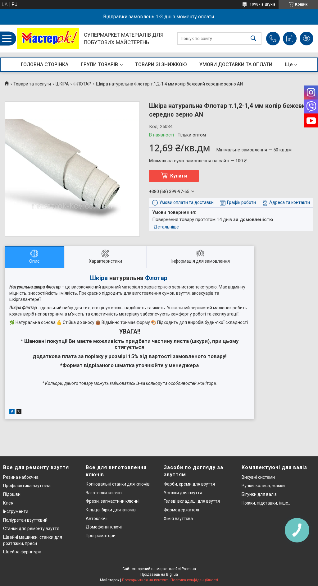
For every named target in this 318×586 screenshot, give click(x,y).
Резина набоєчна (21, 477)
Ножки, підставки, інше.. (266, 503)
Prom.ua (189, 569)
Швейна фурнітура (22, 551)
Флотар (156, 278)
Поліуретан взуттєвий (25, 520)
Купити (178, 176)
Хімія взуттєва (178, 518)
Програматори (101, 535)
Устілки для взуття (183, 492)
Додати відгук (306, 38)
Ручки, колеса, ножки (263, 485)
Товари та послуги (32, 83)
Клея (8, 503)
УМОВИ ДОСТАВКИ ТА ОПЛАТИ (235, 64)
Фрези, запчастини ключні (112, 501)
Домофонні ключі (104, 526)
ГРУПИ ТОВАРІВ (99, 64)
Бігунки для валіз (259, 494)
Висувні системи (258, 477)
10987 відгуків (262, 4)
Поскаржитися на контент (145, 580)
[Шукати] (253, 38)
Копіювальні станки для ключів (118, 484)
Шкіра (99, 278)
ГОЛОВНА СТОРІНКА (44, 64)
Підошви (11, 494)
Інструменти (15, 511)
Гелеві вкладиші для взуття (192, 501)
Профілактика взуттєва (27, 485)
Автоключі (96, 518)
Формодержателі (181, 509)
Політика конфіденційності (194, 580)
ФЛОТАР (82, 83)
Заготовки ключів (104, 492)
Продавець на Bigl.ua (159, 574)
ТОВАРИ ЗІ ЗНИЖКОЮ (161, 64)
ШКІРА (62, 83)
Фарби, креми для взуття (189, 484)
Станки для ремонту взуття (31, 528)
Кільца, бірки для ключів (111, 509)
